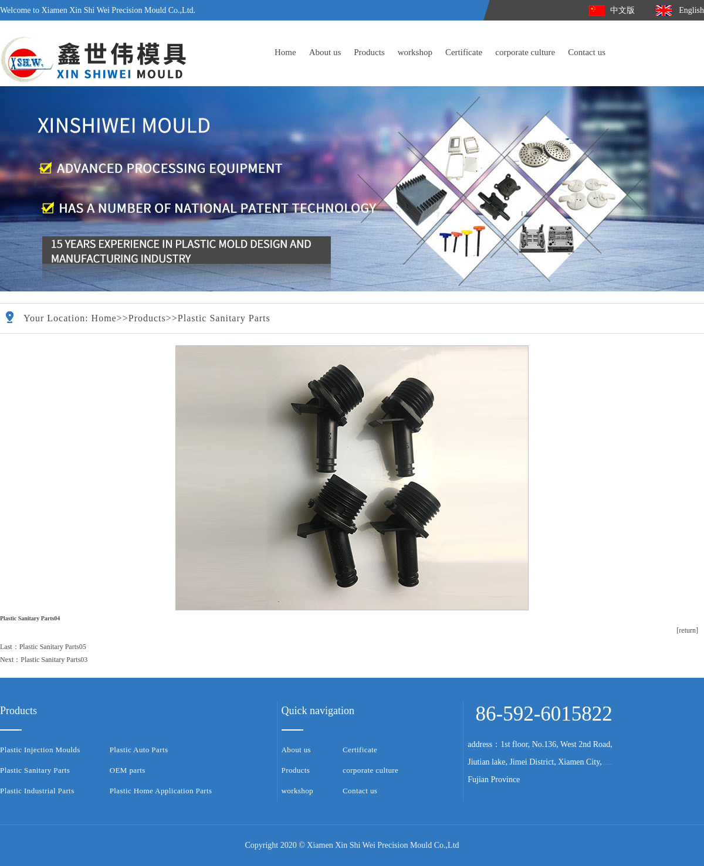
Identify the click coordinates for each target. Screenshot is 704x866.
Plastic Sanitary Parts (224, 318)
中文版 (622, 10)
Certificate (463, 52)
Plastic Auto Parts (139, 749)
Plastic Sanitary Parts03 (54, 660)
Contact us (586, 52)
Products (369, 52)
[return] (687, 630)
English (691, 10)
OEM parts (127, 770)
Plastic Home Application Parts (161, 790)
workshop (415, 52)
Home (285, 52)
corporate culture (525, 52)
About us (325, 52)
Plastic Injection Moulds (40, 749)
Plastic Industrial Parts (37, 790)
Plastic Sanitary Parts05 (52, 647)
